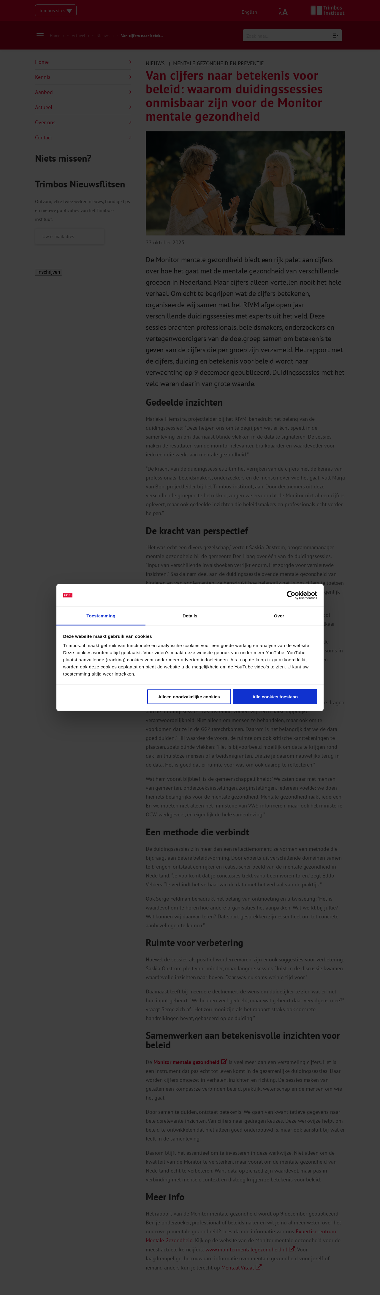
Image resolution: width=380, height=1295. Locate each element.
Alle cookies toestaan (275, 696)
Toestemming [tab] (100, 615)
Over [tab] (279, 615)
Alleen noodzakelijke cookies (189, 696)
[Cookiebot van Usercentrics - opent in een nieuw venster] (291, 595)
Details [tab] (190, 615)
